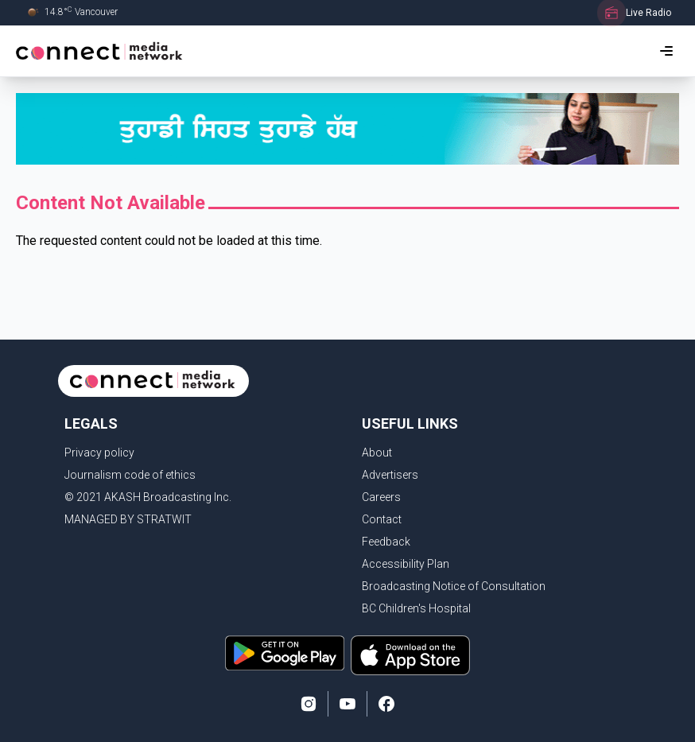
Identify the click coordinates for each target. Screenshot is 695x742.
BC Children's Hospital (416, 608)
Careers (381, 497)
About (377, 452)
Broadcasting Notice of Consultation (454, 586)
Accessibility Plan (405, 563)
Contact (382, 519)
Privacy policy (99, 452)
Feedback (386, 541)
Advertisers (390, 474)
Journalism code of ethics (130, 474)
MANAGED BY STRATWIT (128, 519)
